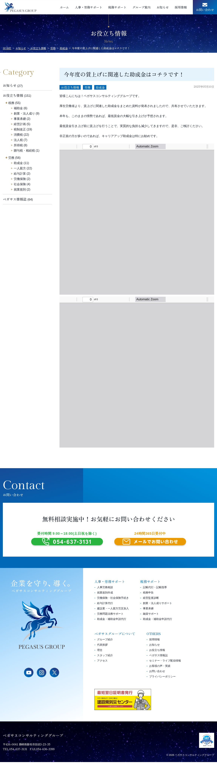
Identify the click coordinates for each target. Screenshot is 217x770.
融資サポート (151, 621)
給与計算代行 (105, 611)
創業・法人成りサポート (157, 611)
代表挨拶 (102, 652)
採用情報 (181, 7)
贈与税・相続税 (24, 150)
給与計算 (20, 173)
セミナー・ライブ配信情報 (165, 668)
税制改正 (20, 129)
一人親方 (20, 168)
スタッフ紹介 (105, 663)
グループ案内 (141, 7)
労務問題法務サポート (110, 621)
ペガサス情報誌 (15, 199)
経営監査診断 (151, 605)
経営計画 (20, 124)
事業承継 (20, 118)
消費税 (18, 134)
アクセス (102, 668)
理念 (99, 657)
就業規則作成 (105, 600)
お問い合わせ (205, 9)
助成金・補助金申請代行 (111, 626)
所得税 (18, 145)
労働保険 (20, 178)
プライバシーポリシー (162, 684)
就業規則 (20, 189)
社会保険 (20, 184)
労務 (87, 87)
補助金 (18, 108)
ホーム (64, 7)
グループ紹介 (105, 647)
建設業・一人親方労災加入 (113, 616)
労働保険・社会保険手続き (113, 605)
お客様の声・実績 (159, 673)
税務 (11, 103)
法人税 (18, 140)
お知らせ (163, 7)
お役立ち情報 (70, 87)
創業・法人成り (24, 113)
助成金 (100, 87)
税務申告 (148, 600)
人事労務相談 (105, 595)
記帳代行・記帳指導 (155, 595)
